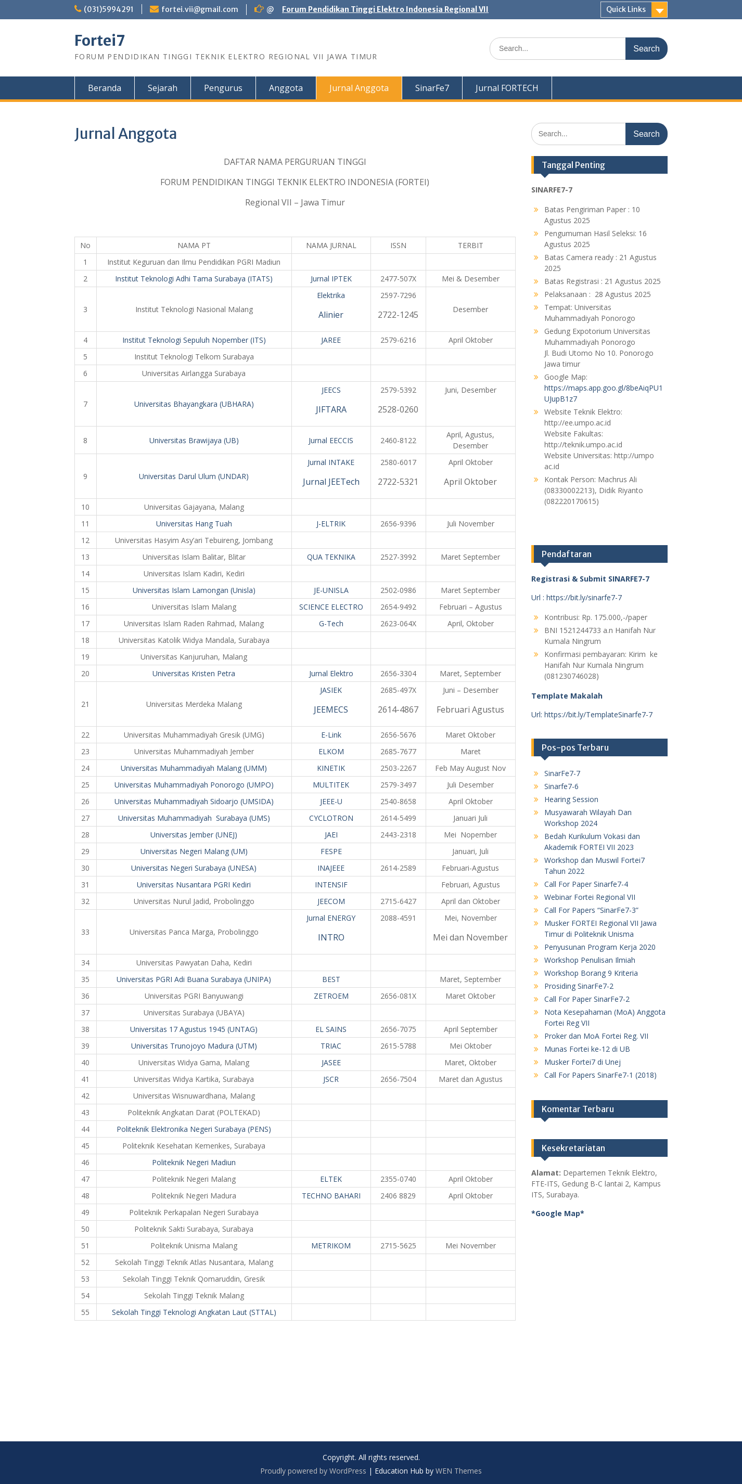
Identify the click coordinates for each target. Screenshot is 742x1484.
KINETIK (331, 768)
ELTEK (331, 1179)
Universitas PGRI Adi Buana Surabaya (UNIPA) (194, 979)
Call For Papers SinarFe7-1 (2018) (600, 1075)
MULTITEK (331, 785)
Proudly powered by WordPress (313, 1471)
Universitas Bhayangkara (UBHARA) (194, 404)
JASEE (331, 1062)
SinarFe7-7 (562, 773)
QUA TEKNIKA (331, 557)
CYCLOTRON (331, 818)
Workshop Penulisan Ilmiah (589, 960)
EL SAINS (331, 1029)
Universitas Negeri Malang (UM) (194, 851)
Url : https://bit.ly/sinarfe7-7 (576, 597)
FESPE (331, 851)
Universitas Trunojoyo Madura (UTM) (194, 1046)
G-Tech (331, 623)
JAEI (331, 835)
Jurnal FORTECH (507, 88)
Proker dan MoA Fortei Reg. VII (596, 1036)
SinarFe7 (432, 88)
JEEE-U (331, 801)
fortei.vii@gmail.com (199, 9)
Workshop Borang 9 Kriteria (591, 973)
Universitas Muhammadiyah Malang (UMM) (194, 768)
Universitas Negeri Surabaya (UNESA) (194, 868)
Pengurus (223, 88)
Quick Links (626, 9)
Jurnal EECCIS (331, 440)
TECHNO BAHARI (331, 1196)
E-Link (331, 735)
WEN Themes (459, 1471)
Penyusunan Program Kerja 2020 (600, 947)
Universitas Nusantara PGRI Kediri (194, 884)
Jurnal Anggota (359, 88)
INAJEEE (330, 868)
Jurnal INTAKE (331, 462)
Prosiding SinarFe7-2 (578, 986)
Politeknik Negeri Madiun (194, 1162)
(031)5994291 (109, 9)
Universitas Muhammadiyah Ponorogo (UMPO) (194, 785)
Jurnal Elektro (331, 673)
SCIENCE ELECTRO (331, 607)
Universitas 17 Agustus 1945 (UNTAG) (194, 1029)
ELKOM (331, 751)
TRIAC (331, 1046)
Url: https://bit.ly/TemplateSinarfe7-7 (592, 714)
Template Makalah (567, 696)
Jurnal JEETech (331, 481)
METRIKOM (331, 1245)
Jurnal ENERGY (330, 918)
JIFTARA (331, 409)
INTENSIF (331, 884)
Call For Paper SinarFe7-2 (587, 999)
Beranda (104, 88)
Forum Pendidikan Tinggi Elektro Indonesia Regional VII (385, 9)
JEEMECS (331, 709)
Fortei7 (99, 40)
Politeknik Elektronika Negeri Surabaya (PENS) (194, 1129)
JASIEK (331, 690)
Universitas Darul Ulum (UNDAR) (194, 476)
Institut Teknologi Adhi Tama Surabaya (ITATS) (194, 278)
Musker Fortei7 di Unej (582, 1062)
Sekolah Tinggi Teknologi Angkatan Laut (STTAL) (194, 1312)
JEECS (331, 390)
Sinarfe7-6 (561, 786)
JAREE (331, 340)
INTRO (331, 937)
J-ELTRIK (331, 523)
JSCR (331, 1079)
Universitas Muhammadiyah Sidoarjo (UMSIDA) (194, 801)
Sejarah (162, 88)
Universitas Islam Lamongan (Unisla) (194, 590)
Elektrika (331, 295)
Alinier (330, 314)
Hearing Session (571, 799)
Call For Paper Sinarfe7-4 (586, 884)
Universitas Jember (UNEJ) (193, 835)
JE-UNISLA (331, 590)
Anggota (286, 88)
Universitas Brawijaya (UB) (194, 440)
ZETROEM (331, 996)
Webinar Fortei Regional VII (589, 897)
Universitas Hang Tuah (194, 523)
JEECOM (331, 901)
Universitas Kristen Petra (193, 673)
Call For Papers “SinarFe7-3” (591, 910)
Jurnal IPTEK (331, 278)
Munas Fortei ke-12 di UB (587, 1049)
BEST (331, 979)
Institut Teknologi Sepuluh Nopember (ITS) (194, 340)
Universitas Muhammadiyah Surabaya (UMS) (194, 818)
